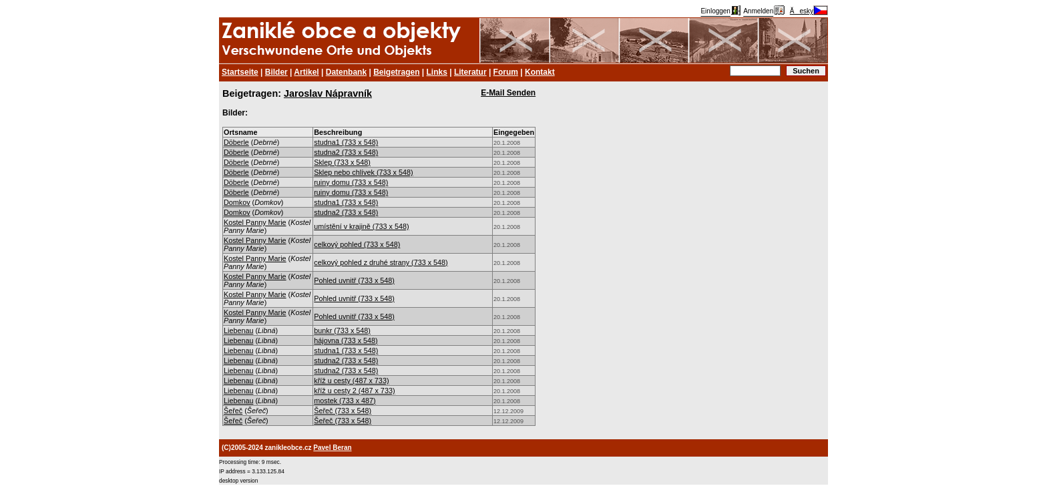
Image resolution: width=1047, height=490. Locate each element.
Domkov (237, 202)
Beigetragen (396, 72)
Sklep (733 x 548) (342, 162)
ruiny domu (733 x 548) (351, 182)
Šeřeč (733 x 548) (342, 411)
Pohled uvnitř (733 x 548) (354, 280)
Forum (505, 72)
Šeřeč (233, 411)
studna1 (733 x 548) (346, 142)
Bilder (276, 72)
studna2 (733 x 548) (346, 152)
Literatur (470, 72)
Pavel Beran (332, 447)
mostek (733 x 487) (344, 401)
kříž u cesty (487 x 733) (351, 381)
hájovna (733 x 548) (345, 340)
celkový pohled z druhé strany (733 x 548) (380, 262)
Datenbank (346, 72)
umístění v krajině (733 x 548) (361, 226)
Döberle (236, 142)
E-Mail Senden (508, 92)
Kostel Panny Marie (255, 222)
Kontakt (540, 72)
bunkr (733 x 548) (342, 330)
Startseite (240, 72)
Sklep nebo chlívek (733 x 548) (363, 172)
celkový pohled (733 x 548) (357, 244)
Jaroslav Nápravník (328, 93)
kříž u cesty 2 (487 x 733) (354, 391)
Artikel (306, 72)
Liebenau (238, 330)
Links (437, 72)
